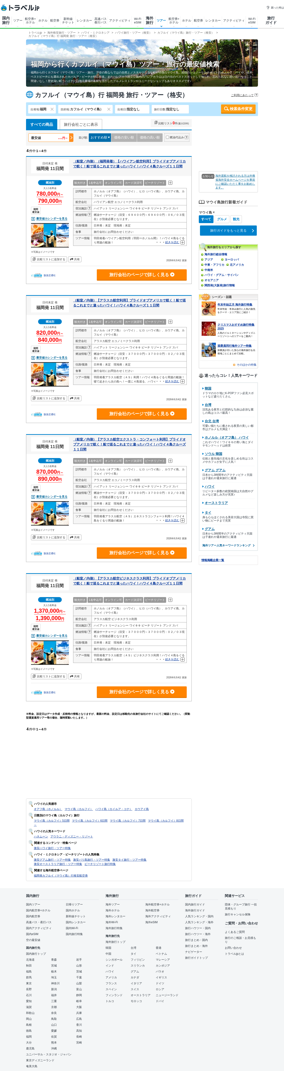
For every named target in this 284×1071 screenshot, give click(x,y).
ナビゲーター (193, 952)
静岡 (79, 995)
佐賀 (54, 1036)
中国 (108, 953)
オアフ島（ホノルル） (48, 809)
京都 (54, 1007)
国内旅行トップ (36, 953)
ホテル (43, 20)
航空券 (54, 20)
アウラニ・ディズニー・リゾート (71, 836)
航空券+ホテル (30, 20)
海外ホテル (113, 910)
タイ (133, 953)
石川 (29, 995)
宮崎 (79, 1042)
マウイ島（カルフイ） (79, 809)
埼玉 (54, 977)
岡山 (29, 1019)
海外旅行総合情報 (215, 254)
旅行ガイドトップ (196, 957)
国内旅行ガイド (195, 904)
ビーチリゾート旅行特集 (100, 864)
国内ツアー (33, 904)
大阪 (79, 1007)
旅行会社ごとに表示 (81, 124)
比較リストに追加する (51, 259)
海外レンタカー (115, 916)
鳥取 (54, 1019)
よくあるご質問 (235, 932)
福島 (29, 971)
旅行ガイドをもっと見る (228, 230)
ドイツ (160, 983)
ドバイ (160, 1001)
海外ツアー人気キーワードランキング (228, 545)
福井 (54, 995)
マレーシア (163, 959)
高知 (79, 1030)
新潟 (54, 989)
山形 (79, 965)
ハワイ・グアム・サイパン (221, 275)
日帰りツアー (74, 904)
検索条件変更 (241, 109)
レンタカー (84, 20)
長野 (29, 989)
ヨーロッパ (232, 259)
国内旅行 (6, 20)
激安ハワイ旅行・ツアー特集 (52, 848)
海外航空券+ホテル (157, 904)
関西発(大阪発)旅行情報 (219, 285)
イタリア (136, 983)
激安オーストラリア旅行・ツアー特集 (58, 864)
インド (110, 965)
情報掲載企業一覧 (212, 560)
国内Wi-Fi (72, 928)
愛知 (29, 1001)
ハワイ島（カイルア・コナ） (113, 809)
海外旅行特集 (114, 928)
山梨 (79, 983)
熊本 (54, 1042)
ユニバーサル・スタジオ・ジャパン (48, 1054)
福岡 (29, 1036)
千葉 (79, 977)
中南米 (208, 270)
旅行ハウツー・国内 (198, 928)
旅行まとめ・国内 (196, 940)
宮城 (54, 965)
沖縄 (54, 1048)
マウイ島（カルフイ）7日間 (128, 820)
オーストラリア (141, 995)
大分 (29, 1042)
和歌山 (30, 1013)
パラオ (160, 971)
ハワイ (110, 971)
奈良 (54, 1013)
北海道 (30, 959)
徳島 (29, 1030)
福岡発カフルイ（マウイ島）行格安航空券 (61, 875)
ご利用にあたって (242, 95)
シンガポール (114, 959)
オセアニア (211, 280)
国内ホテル (73, 910)
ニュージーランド (167, 995)
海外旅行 (149, 20)
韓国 (108, 948)
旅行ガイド (271, 20)
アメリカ (111, 977)
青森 (54, 959)
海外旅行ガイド (195, 910)
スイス (135, 989)
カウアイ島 (142, 809)
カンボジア (163, 965)
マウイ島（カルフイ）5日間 (52, 820)
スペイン (111, 989)
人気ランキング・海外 (199, 922)
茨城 (79, 971)
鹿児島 (30, 1048)
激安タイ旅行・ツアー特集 (129, 859)
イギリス (161, 977)
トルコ (110, 1001)
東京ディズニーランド (40, 1060)
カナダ (135, 977)
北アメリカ (237, 264)
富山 (79, 989)
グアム (135, 971)
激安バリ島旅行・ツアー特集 (91, 859)
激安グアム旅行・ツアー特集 (52, 859)
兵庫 (79, 1013)
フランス (111, 983)
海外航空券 (152, 910)
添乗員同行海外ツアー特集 (234, 345)
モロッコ (136, 1001)
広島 (79, 1019)
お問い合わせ (233, 948)
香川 (79, 1024)
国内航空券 (33, 916)
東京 (29, 983)
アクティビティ (120, 20)
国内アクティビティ (39, 928)
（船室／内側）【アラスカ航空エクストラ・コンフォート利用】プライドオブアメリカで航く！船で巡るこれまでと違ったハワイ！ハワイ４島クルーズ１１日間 (129, 444)
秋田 (29, 965)
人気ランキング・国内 (199, 916)
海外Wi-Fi (112, 922)
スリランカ (138, 965)
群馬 (29, 977)
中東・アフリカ (214, 264)
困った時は (275, 7)
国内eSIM (32, 934)
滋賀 (29, 1007)
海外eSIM (151, 922)
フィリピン (138, 959)
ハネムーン (41, 836)
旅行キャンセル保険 (237, 914)
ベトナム (161, 953)
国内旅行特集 (74, 934)
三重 (54, 1001)
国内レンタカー (76, 922)
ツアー (17, 20)
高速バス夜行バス (100, 20)
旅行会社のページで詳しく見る (141, 274)
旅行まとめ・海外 (196, 946)
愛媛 (54, 1030)
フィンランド (114, 995)
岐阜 (79, 1001)
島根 (29, 1024)
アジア (208, 259)
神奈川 (55, 983)
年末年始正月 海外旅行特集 (234, 304)
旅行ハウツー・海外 (198, 934)
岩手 (79, 959)
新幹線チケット (68, 20)
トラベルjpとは (234, 953)
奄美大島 (31, 1066)
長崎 (79, 1036)
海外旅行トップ (115, 942)
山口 (54, 1024)
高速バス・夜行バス (39, 922)
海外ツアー (113, 904)
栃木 (54, 971)
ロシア (160, 989)
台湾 (133, 948)
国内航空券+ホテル (38, 910)
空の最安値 (33, 940)
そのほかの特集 (247, 364)
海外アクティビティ (158, 916)
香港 (158, 948)
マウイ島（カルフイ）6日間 (90, 820)
